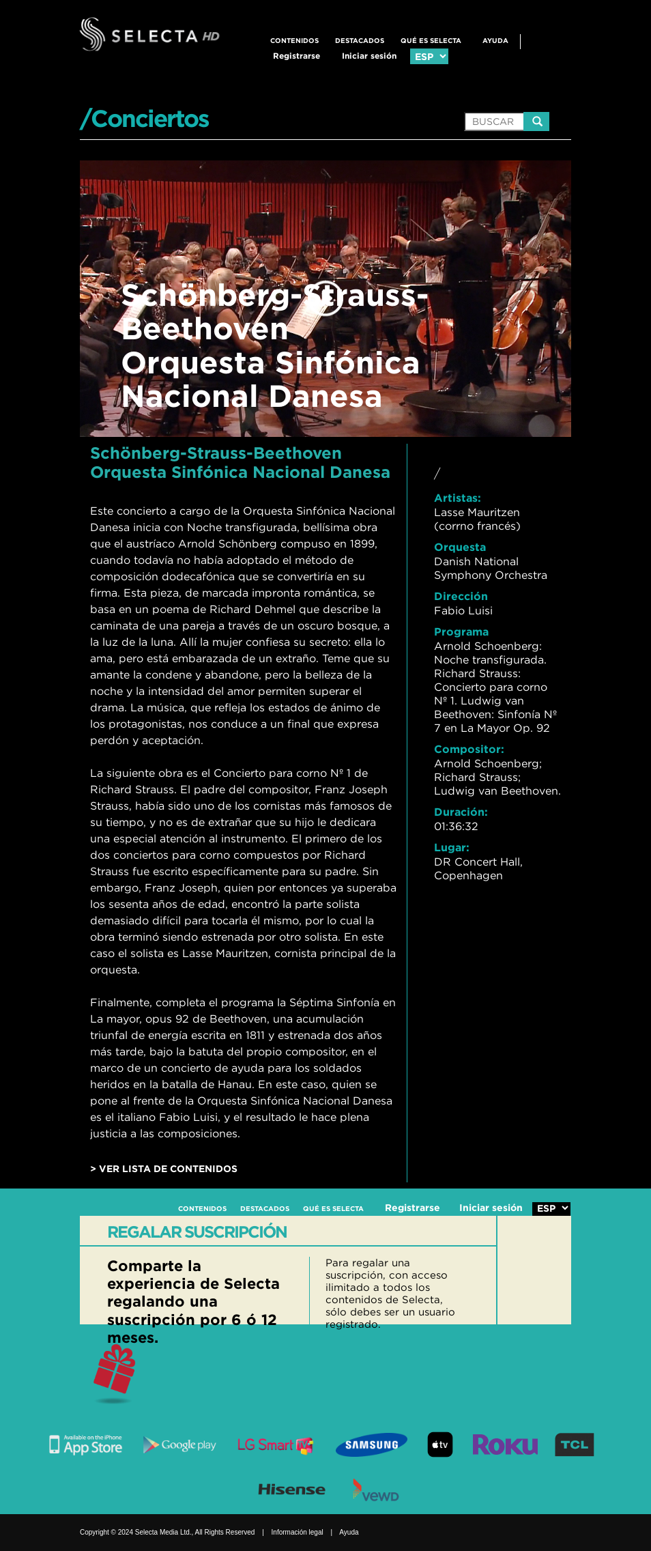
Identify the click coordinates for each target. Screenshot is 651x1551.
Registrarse (296, 55)
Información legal (297, 1532)
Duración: (461, 812)
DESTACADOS (359, 40)
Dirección (461, 596)
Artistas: (457, 498)
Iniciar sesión (369, 55)
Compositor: (469, 749)
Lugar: (451, 847)
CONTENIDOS (294, 40)
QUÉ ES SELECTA (431, 40)
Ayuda (495, 40)
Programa (461, 631)
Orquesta (460, 547)
